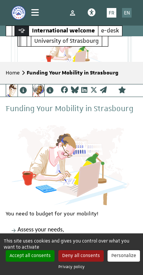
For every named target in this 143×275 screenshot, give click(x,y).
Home (13, 72)
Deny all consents (81, 255)
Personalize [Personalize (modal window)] (123, 255)
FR (111, 12)
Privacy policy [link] (71, 266)
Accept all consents (30, 255)
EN (127, 12)
